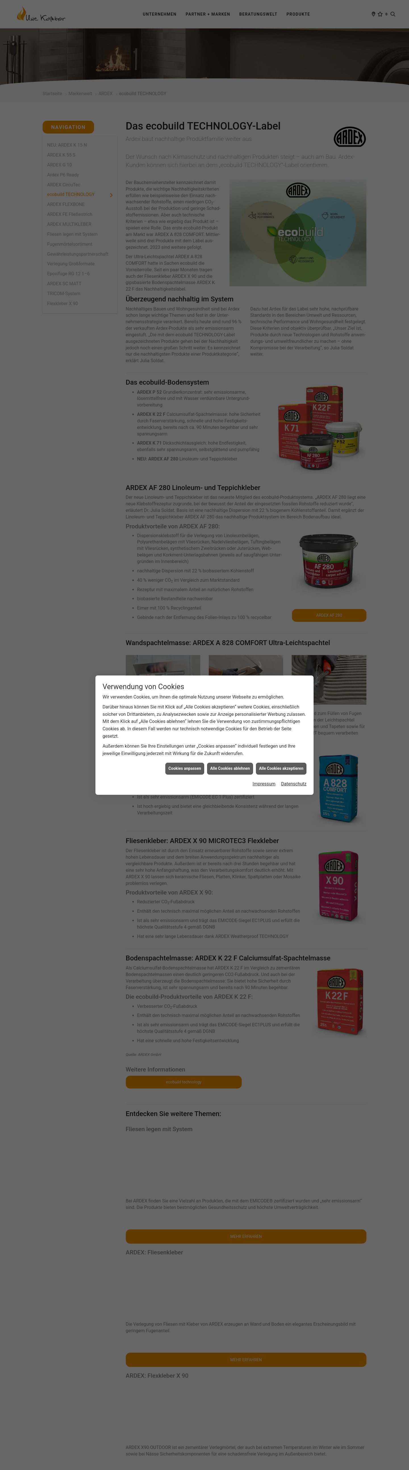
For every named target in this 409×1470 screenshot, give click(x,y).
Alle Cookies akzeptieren (281, 768)
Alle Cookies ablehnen (230, 768)
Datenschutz (293, 784)
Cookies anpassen (184, 768)
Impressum (264, 784)
